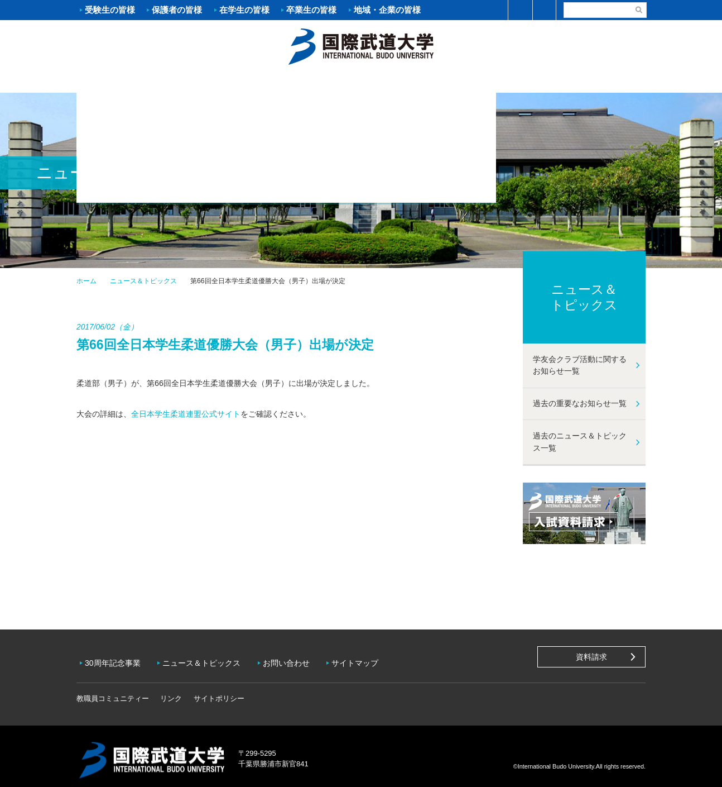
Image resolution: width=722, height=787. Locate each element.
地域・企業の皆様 (387, 10)
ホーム (361, 45)
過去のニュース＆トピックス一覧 (580, 441)
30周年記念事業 (115, 659)
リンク (171, 690)
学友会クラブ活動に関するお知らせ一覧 (580, 365)
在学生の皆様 (244, 10)
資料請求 (591, 656)
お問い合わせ (294, 659)
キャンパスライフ (503, 81)
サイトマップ (366, 659)
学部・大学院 (313, 81)
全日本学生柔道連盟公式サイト (185, 413)
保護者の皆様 (177, 10)
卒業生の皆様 (311, 10)
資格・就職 (408, 81)
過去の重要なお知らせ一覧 (580, 403)
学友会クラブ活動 (597, 80)
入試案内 (218, 81)
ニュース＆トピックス (143, 281)
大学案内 (123, 81)
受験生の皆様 (110, 10)
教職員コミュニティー (112, 690)
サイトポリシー (219, 690)
